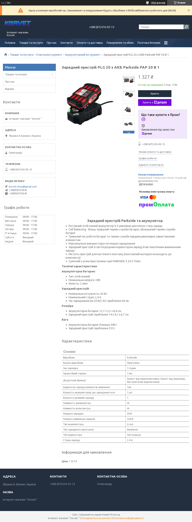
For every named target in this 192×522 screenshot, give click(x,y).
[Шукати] (186, 27)
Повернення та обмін (120, 42)
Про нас (52, 42)
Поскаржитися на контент (96, 518)
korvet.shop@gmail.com (23, 186)
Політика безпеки (149, 42)
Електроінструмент (49, 54)
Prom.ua (115, 514)
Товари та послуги (31, 42)
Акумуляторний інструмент (83, 54)
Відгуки (9, 88)
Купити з (155, 102)
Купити (155, 93)
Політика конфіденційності (128, 518)
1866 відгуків (158, 2)
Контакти (67, 42)
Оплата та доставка (90, 42)
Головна (10, 42)
